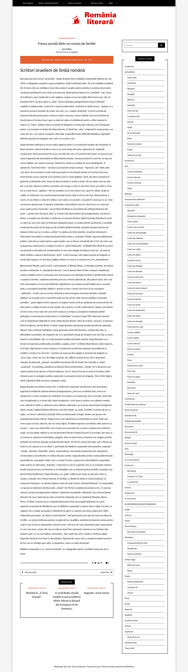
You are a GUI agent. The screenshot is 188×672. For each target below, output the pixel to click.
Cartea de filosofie (134, 271)
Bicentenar (131, 471)
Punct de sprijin (133, 377)
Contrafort (131, 83)
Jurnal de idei (132, 111)
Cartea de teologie (134, 321)
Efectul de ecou (133, 565)
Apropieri (131, 210)
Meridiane (129, 537)
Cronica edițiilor (133, 332)
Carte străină (132, 221)
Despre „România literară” (48, 3)
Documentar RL (131, 432)
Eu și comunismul (132, 460)
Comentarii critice (67, 38)
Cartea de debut (134, 255)
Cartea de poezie (134, 299)
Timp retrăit (130, 648)
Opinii (129, 127)
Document (129, 426)
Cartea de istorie (134, 282)
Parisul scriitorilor (134, 554)
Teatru (130, 188)
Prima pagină (28, 3)
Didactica (131, 88)
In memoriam (130, 498)
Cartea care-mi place (135, 227)
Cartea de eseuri (134, 260)
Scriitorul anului (131, 620)
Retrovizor (131, 388)
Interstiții (131, 105)
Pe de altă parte (133, 133)
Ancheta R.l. (130, 160)
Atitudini (128, 194)
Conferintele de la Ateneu (135, 404)
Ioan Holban (66, 49)
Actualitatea (130, 72)
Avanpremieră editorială (135, 199)
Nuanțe (130, 122)
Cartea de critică (134, 249)
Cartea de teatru (134, 316)
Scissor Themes (101, 666)
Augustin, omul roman (96, 593)
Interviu (128, 515)
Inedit (127, 509)
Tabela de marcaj (134, 155)
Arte (126, 166)
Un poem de (132, 587)
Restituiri (128, 615)
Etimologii (129, 454)
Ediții (111, 3)
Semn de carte (133, 393)
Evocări (128, 487)
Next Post (105, 572)
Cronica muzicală (134, 183)
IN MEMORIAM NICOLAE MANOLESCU (140, 504)
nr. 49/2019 (73, 52)
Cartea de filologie (134, 266)
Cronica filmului (133, 177)
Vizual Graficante (78, 666)
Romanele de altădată (136, 532)
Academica (129, 66)
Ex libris (130, 354)
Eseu (127, 449)
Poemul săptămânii (135, 581)
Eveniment (129, 465)
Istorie (127, 521)
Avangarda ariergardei (136, 216)
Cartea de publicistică (136, 310)
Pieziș (129, 138)
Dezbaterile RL (131, 415)
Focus (129, 360)
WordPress (129, 666)
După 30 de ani (133, 637)
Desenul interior (134, 349)
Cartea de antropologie (136, 232)
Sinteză (128, 626)
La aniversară (132, 482)
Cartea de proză (133, 305)
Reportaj (128, 609)
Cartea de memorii (135, 293)
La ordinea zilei (133, 116)
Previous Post (30, 572)
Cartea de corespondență (137, 243)
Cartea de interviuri (135, 277)
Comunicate (130, 399)
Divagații (130, 94)
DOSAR (128, 437)
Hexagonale (132, 548)
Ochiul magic (130, 559)
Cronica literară (133, 343)
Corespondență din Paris (137, 543)
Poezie (127, 576)
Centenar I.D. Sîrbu (135, 476)
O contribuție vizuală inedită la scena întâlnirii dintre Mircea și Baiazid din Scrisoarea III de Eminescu (67, 600)
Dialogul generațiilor (133, 421)
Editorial (130, 99)
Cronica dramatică (134, 171)
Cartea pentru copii (135, 327)
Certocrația (131, 77)
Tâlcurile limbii (131, 642)
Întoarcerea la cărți (135, 365)
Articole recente (97, 3)
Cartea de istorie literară (137, 288)
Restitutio (131, 382)
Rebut (129, 570)
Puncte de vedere (134, 144)
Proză (127, 598)
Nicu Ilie (67, 666)
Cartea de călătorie (135, 238)
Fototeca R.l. (130, 493)
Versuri (130, 593)
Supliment (129, 631)
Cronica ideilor (133, 338)
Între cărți (131, 371)
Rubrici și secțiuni (75, 3)
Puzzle (130, 149)
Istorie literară (130, 526)
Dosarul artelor (131, 443)
